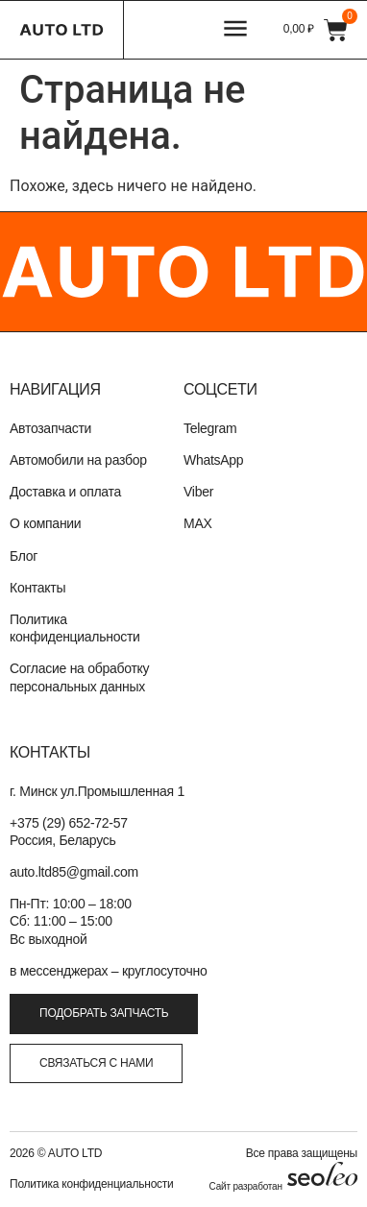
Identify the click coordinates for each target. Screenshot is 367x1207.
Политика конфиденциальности (75, 628)
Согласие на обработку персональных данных (79, 677)
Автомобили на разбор (78, 460)
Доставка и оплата (65, 491)
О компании (45, 523)
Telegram (210, 428)
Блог (23, 556)
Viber (198, 491)
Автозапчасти (50, 428)
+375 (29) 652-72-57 (69, 823)
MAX (198, 523)
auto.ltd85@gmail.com (74, 872)
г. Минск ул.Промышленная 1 (97, 791)
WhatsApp (213, 460)
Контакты (37, 587)
